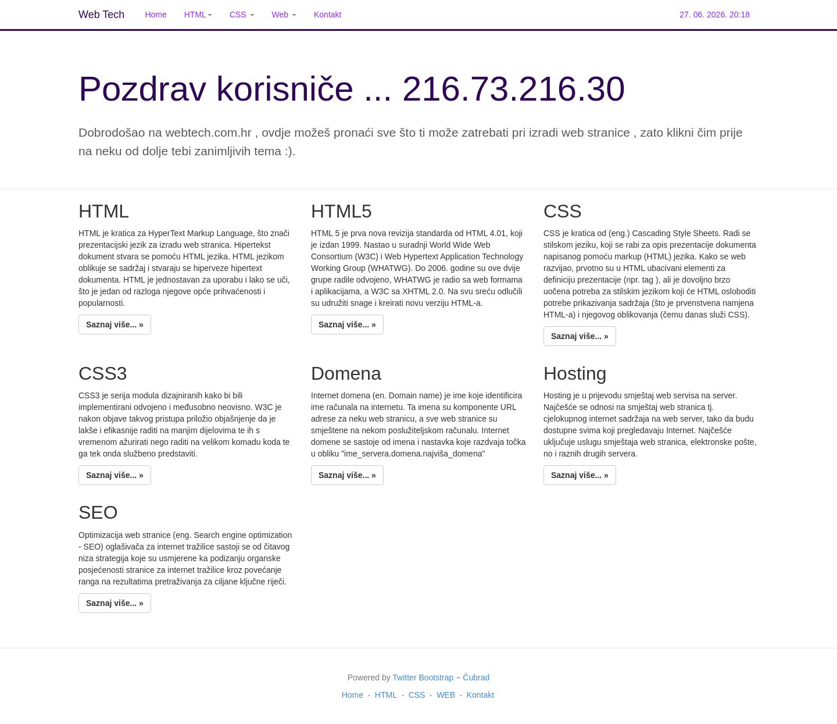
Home (155, 14)
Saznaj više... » (115, 324)
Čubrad (476, 677)
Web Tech (101, 14)
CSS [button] (242, 14)
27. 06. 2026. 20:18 (714, 14)
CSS (417, 695)
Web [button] (284, 14)
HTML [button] (198, 14)
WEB (446, 695)
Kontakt (327, 14)
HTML (386, 695)
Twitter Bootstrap (422, 677)
